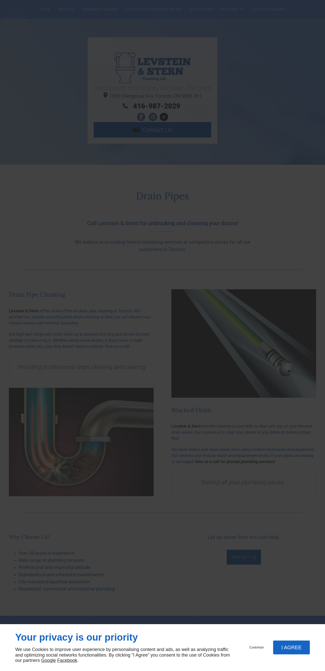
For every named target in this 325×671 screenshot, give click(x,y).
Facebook (67, 660)
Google (48, 660)
